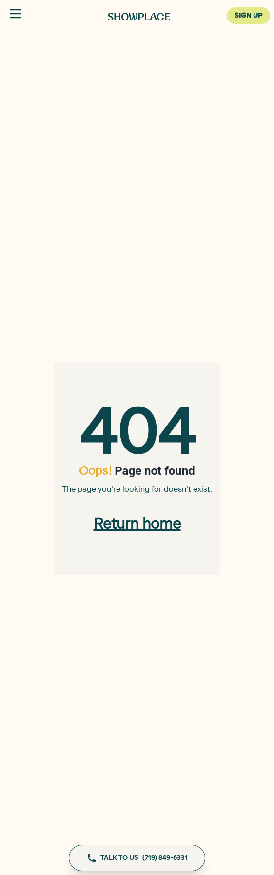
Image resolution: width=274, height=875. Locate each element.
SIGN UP (248, 16)
